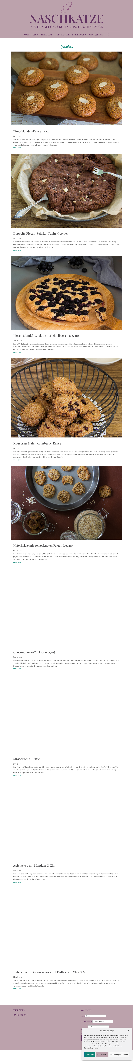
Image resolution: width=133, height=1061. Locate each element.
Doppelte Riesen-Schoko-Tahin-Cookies (40, 233)
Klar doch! (90, 1054)
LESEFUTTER (63, 35)
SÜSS (33, 35)
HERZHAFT (46, 35)
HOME (26, 35)
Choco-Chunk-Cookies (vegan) (34, 652)
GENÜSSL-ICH (96, 35)
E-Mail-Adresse (86, 1021)
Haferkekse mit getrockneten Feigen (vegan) (43, 545)
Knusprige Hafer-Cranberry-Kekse (37, 443)
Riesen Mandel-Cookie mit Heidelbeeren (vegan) (46, 336)
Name (83, 1016)
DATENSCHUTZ (20, 1014)
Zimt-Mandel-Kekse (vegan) (32, 131)
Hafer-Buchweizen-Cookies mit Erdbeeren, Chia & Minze (52, 972)
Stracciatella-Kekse (26, 759)
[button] (128, 1031)
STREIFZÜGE (78, 35)
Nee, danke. (102, 1054)
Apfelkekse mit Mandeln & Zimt (34, 865)
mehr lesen (17, 148)
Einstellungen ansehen (119, 1054)
